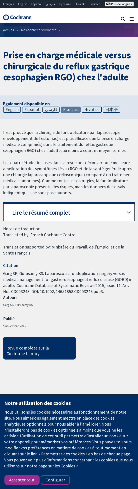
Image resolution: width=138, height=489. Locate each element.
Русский (65, 4)
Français (8, 4)
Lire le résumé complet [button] (41, 212)
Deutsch (95, 4)
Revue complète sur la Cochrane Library (27, 350)
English (22, 4)
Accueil (8, 30)
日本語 (111, 109)
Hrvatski (80, 4)
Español (36, 4)
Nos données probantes (38, 30)
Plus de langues (119, 4)
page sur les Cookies (56, 466)
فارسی (50, 4)
